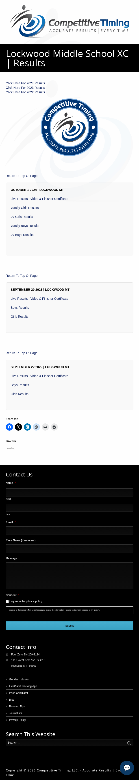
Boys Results (20, 307)
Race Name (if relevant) (21, 540)
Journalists (15, 713)
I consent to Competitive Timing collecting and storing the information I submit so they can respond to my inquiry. (54, 610)
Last (8, 514)
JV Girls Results (22, 217)
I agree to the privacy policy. (26, 601)
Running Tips (17, 706)
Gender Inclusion (19, 679)
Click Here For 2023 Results (25, 87)
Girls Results (19, 316)
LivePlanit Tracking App (23, 686)
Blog (12, 699)
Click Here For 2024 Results (25, 83)
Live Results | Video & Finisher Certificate (39, 199)
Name (11, 483)
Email (11, 522)
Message (11, 558)
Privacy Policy (17, 720)
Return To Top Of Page (22, 176)
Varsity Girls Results (25, 208)
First (8, 499)
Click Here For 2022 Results (25, 92)
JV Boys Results (22, 235)
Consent (13, 595)
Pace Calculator (18, 693)
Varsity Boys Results (25, 226)
